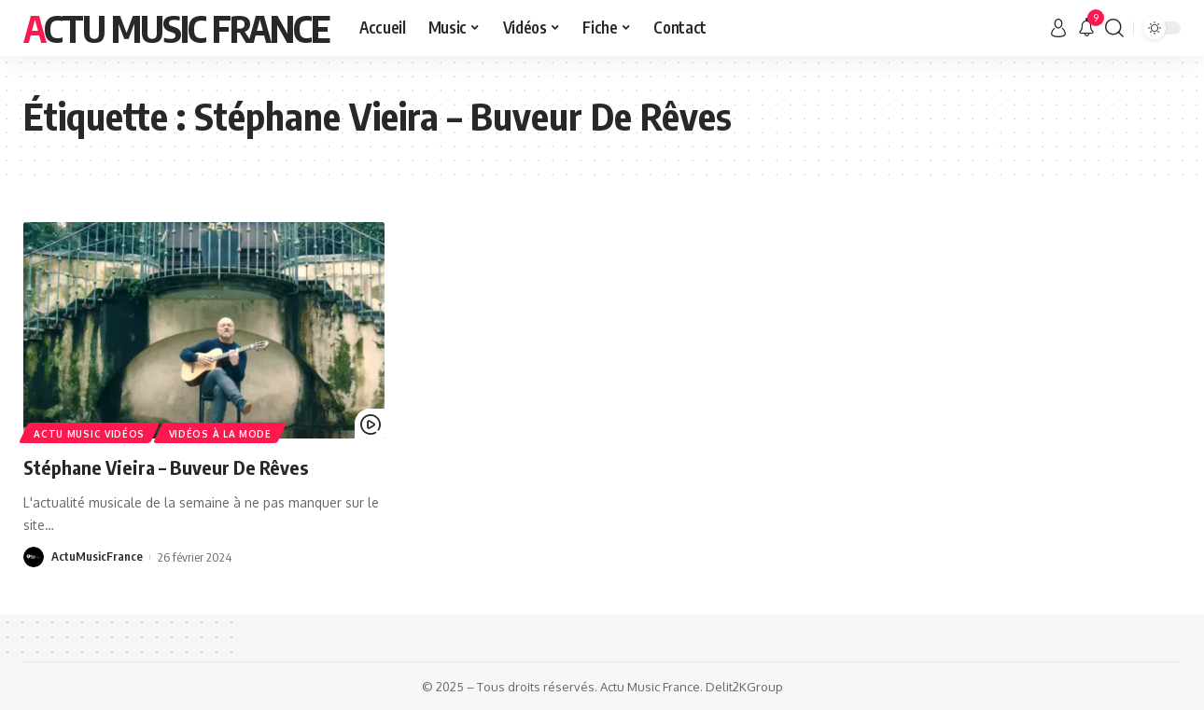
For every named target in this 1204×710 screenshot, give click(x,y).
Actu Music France (176, 28)
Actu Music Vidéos (90, 433)
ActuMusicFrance (97, 557)
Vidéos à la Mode (222, 433)
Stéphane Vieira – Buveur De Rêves (173, 466)
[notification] (1086, 28)
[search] (1114, 28)
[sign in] (1058, 28)
